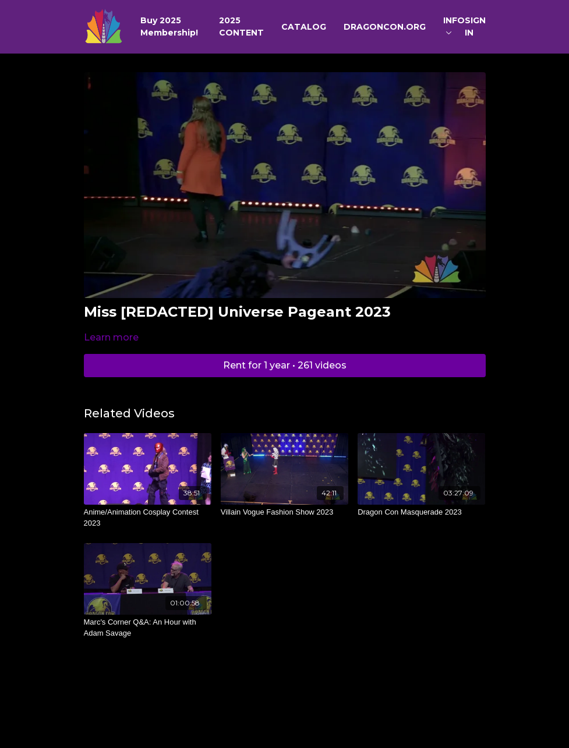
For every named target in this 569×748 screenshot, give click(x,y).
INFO (454, 24)
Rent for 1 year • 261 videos (285, 365)
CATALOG (303, 27)
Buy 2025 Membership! (169, 26)
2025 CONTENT (241, 26)
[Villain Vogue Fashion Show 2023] (284, 512)
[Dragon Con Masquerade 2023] (421, 512)
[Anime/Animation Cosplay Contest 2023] (147, 517)
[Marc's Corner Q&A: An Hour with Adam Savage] (147, 627)
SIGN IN (475, 26)
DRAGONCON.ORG (385, 27)
